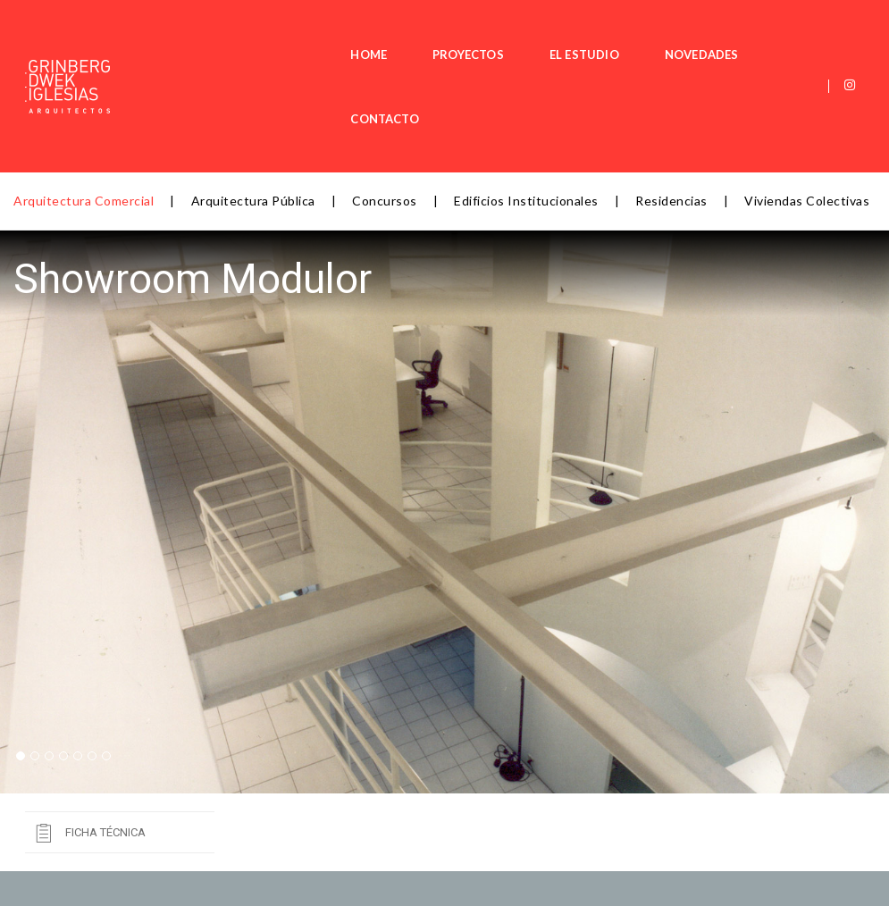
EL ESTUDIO (511, 32)
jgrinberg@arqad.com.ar (204, 877)
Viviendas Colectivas (806, 92)
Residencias (671, 92)
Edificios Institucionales (526, 92)
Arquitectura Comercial (83, 92)
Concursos (384, 92)
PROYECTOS (395, 32)
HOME (296, 32)
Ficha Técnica (105, 724)
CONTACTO (745, 32)
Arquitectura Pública (253, 92)
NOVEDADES (628, 32)
